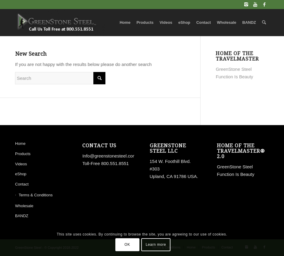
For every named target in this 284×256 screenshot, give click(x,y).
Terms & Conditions (36, 195)
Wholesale (24, 206)
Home (20, 143)
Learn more (156, 244)
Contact (22, 184)
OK (127, 244)
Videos (21, 164)
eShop (21, 174)
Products (22, 153)
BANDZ (21, 216)
